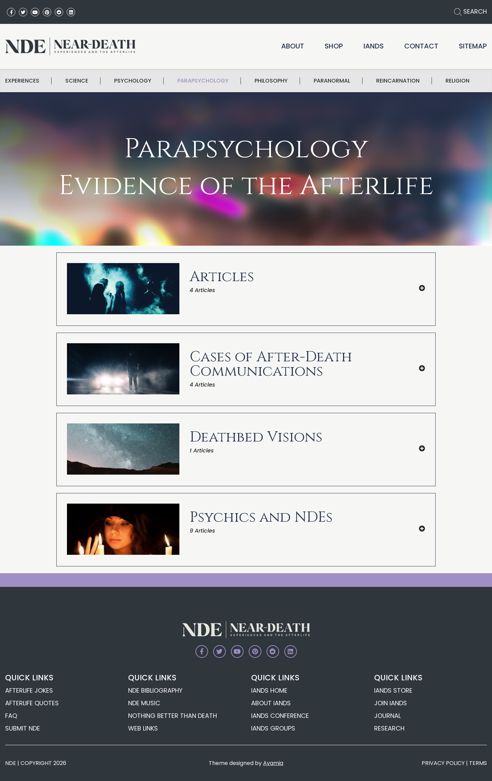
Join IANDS (390, 703)
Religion (457, 80)
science (76, 80)
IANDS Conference (280, 715)
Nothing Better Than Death (172, 715)
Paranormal (332, 80)
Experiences (22, 80)
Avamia (273, 763)
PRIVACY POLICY (443, 763)
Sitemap (473, 46)
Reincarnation (398, 80)
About (292, 46)
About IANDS (271, 703)
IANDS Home (269, 690)
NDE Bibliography (155, 690)
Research (389, 728)
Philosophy (271, 80)
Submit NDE (22, 728)
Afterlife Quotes (32, 703)
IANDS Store (393, 690)
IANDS (374, 46)
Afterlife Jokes (29, 690)
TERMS (478, 763)
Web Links (143, 728)
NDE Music (144, 703)
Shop (334, 46)
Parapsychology (203, 80)
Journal (387, 715)
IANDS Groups (273, 728)
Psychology (132, 80)
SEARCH (470, 11)
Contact (421, 46)
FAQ (11, 715)
